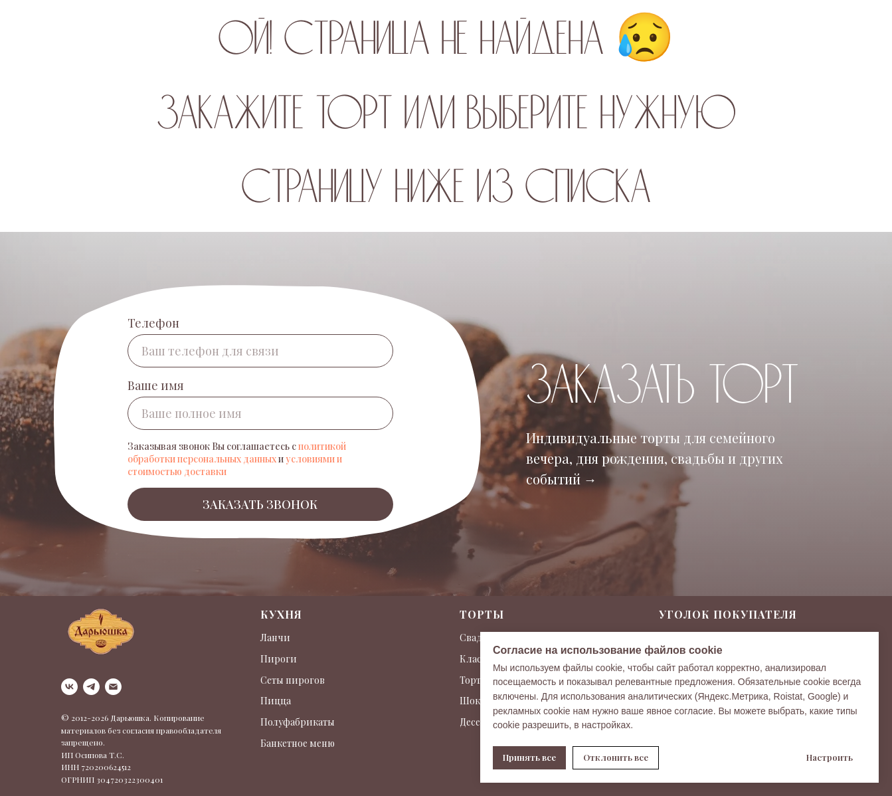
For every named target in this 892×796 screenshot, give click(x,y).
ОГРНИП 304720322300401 (112, 779)
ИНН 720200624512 (96, 766)
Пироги (278, 658)
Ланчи (275, 637)
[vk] (69, 686)
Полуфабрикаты (297, 722)
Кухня (281, 614)
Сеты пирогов (292, 680)
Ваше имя (156, 385)
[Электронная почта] (113, 686)
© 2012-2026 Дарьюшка (105, 717)
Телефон (153, 323)
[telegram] (91, 686)
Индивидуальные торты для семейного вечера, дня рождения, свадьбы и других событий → (654, 458)
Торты (482, 614)
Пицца (275, 700)
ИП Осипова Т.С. (92, 754)
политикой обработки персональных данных (237, 452)
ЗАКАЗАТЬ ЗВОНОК (260, 504)
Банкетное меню (297, 743)
